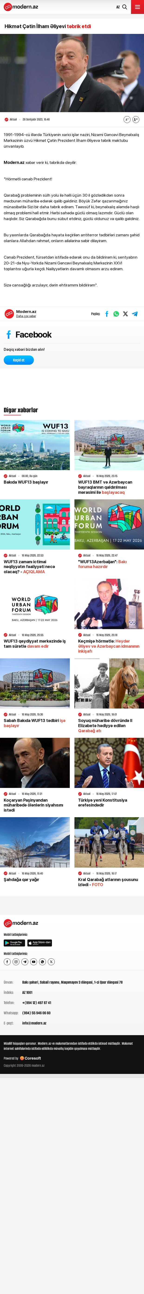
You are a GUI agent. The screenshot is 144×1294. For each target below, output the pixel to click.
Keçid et (19, 360)
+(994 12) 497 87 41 (36, 1002)
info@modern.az (34, 1023)
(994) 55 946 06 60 (36, 1013)
